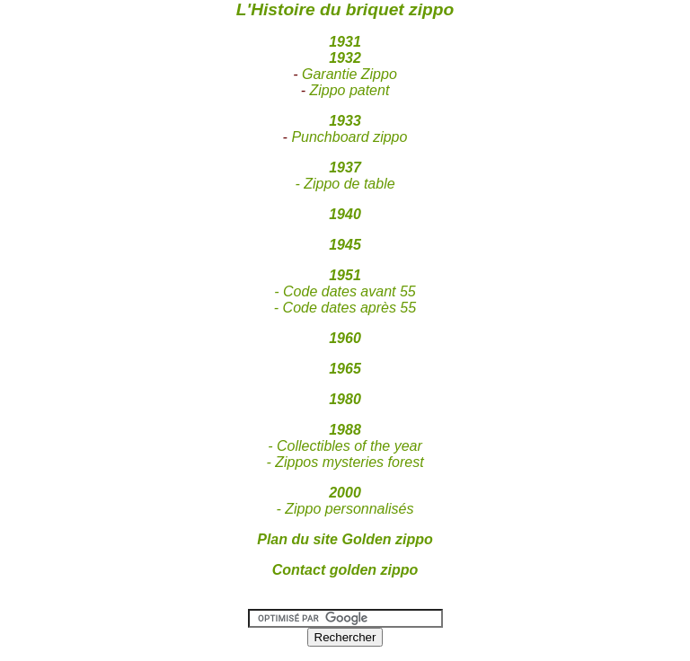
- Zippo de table (344, 183)
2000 (345, 492)
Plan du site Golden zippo (345, 539)
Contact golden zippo (345, 569)
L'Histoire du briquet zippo (345, 9)
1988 (345, 429)
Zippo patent (349, 90)
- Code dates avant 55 (344, 291)
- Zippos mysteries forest (344, 462)
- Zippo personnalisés (345, 508)
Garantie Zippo (349, 74)
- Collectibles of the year (345, 446)
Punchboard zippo (349, 137)
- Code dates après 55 (345, 307)
